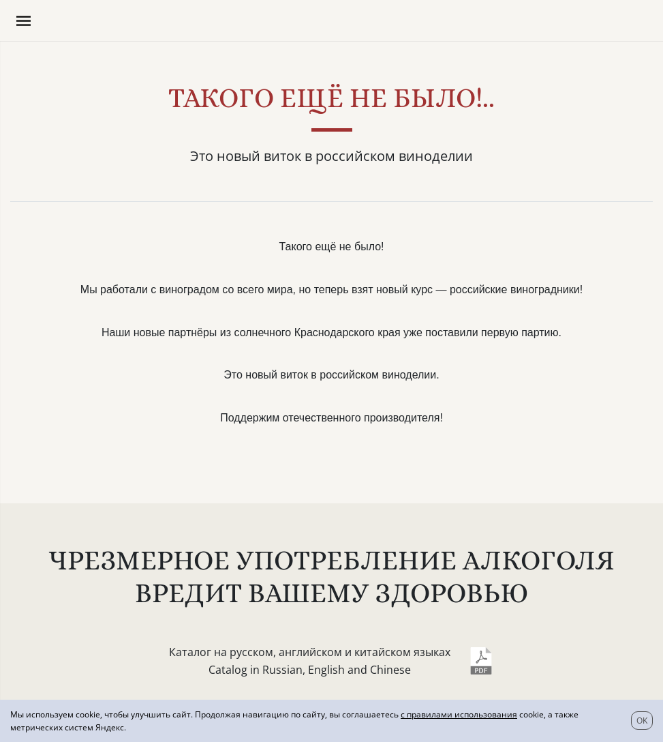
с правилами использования (459, 714)
